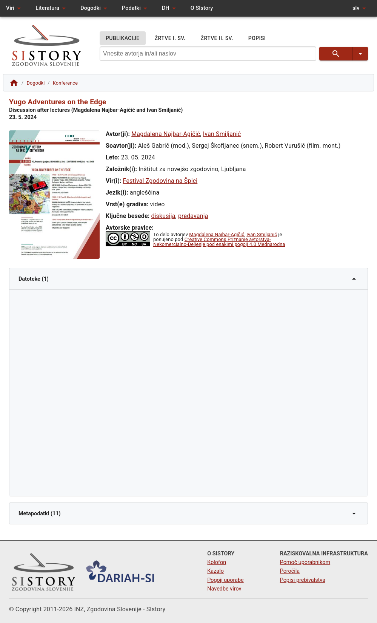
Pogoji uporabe (225, 580)
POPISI (257, 38)
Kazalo (215, 571)
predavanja (193, 216)
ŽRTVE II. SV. (217, 38)
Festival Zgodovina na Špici (160, 180)
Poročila (290, 571)
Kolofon (216, 562)
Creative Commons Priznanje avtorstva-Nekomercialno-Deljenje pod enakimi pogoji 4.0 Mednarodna (219, 242)
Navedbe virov (224, 589)
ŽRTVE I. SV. (170, 38)
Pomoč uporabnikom (305, 562)
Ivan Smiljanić (222, 134)
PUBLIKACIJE (123, 38)
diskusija (163, 216)
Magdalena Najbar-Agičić (165, 134)
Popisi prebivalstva (302, 580)
